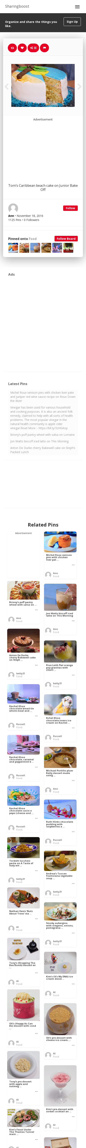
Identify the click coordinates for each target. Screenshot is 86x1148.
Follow (70, 208)
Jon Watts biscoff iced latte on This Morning (39, 441)
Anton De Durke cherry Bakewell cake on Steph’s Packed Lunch (42, 450)
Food (33, 239)
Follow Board (66, 239)
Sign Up (72, 22)
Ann (55, 573)
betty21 (20, 673)
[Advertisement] (43, 147)
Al (17, 926)
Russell (20, 724)
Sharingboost (17, 6)
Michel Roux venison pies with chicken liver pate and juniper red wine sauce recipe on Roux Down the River (43, 397)
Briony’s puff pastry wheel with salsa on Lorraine (42, 435)
